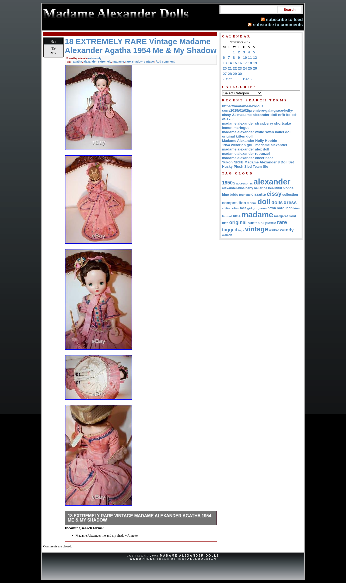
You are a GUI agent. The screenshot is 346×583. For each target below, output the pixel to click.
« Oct (227, 79)
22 (235, 68)
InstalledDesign (197, 558)
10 (245, 58)
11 (250, 58)
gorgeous (260, 208)
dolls (277, 202)
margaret (281, 216)
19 (255, 63)
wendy (287, 229)
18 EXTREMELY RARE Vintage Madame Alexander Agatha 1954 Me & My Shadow (139, 517)
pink (260, 223)
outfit (252, 223)
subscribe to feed (284, 19)
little (236, 216)
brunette (245, 194)
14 (230, 63)
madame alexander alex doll (245, 149)
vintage (149, 61)
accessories (244, 183)
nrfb (225, 223)
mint (292, 216)
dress (290, 202)
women (227, 234)
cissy (274, 193)
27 (225, 74)
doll (264, 201)
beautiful (275, 188)
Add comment (165, 61)
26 (255, 68)
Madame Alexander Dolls (189, 555)
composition (234, 202)
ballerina (260, 188)
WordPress (142, 558)
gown (271, 208)
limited (227, 216)
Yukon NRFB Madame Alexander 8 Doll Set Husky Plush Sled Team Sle (258, 164)
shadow (137, 61)
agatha (77, 61)
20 (225, 68)
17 (245, 63)
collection (290, 195)
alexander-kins (233, 188)
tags (241, 230)
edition (227, 208)
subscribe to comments (278, 24)
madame (118, 61)
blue (225, 195)
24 (245, 68)
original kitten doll (237, 136)
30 (240, 74)
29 (235, 74)
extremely (95, 58)
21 (230, 68)
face (243, 208)
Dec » (247, 79)
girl (249, 208)
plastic (270, 223)
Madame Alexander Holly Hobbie (249, 141)
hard (281, 208)
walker (274, 230)
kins (296, 208)
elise (235, 208)
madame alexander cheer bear (247, 158)
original (238, 222)
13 (225, 63)
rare (128, 61)
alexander (90, 61)
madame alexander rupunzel (246, 154)
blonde (288, 188)
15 (235, 63)
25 (250, 68)
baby (249, 188)
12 (255, 58)
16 (240, 63)
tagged (229, 229)
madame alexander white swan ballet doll (257, 132)
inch (289, 208)
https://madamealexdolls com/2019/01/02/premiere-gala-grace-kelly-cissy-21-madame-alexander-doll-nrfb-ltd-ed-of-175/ (259, 112)
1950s (229, 183)
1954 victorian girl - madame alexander (255, 145)
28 (230, 74)
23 (240, 68)
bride (234, 195)
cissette (258, 194)
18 (250, 63)
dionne (252, 203)
